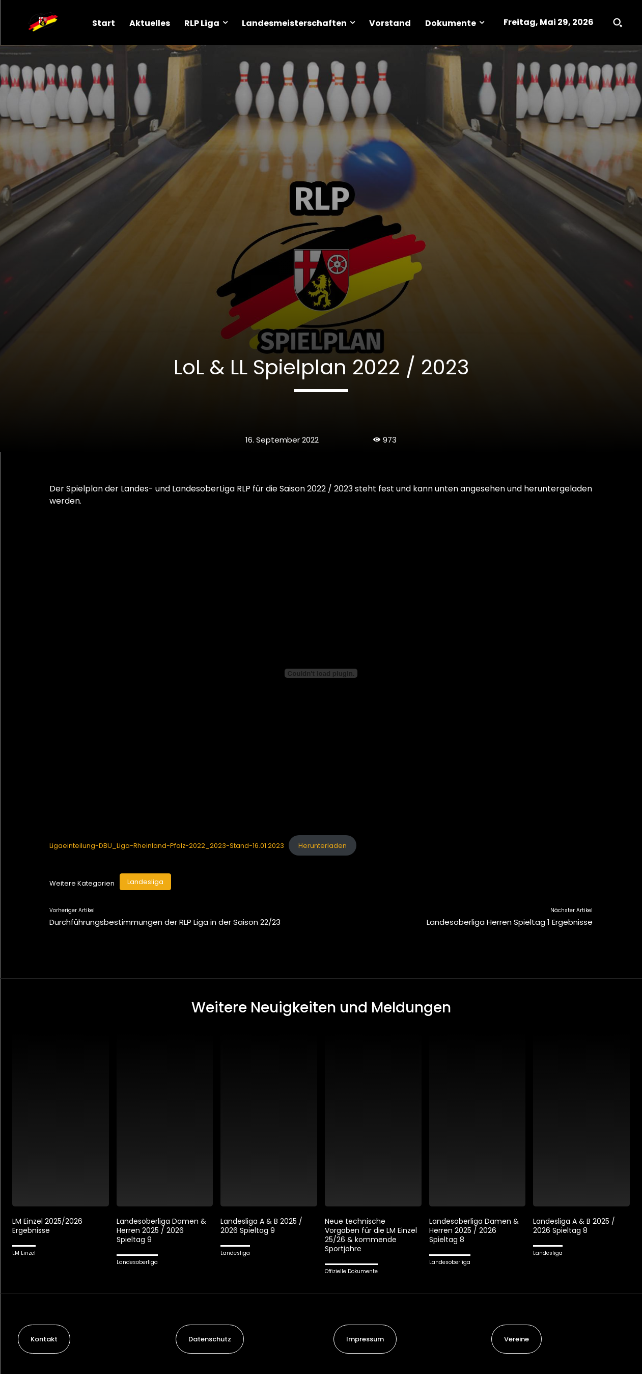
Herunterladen (322, 845)
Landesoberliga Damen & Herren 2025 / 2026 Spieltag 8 (476, 1231)
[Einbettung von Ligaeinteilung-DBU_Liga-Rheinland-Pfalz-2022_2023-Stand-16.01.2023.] (321, 673)
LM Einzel (24, 1254)
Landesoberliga (137, 1264)
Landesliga (145, 881)
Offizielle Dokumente (351, 1273)
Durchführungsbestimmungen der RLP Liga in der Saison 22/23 (165, 922)
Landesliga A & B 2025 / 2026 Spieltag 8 (576, 1227)
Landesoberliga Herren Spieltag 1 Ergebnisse (510, 922)
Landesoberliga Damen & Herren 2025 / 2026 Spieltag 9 (164, 1231)
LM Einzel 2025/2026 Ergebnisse (48, 1227)
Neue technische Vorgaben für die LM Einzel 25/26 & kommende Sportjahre (367, 1236)
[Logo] (42, 22)
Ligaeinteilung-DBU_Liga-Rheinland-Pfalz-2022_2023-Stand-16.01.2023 (166, 845)
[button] (617, 22)
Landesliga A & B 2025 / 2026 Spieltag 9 (264, 1227)
